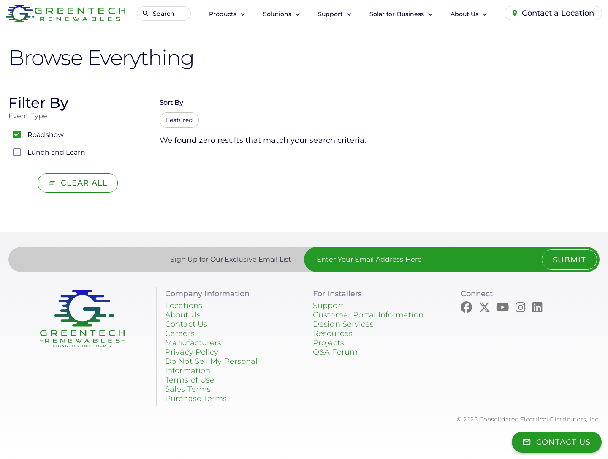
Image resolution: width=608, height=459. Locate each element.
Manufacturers (193, 342)
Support (331, 14)
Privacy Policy (191, 352)
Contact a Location (558, 13)
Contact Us (186, 324)
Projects (328, 342)
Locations (183, 305)
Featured (179, 120)
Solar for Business (397, 14)
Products (223, 14)
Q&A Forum (335, 352)
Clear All (84, 183)
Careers (180, 333)
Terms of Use (189, 380)
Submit (569, 260)
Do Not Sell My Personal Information (211, 366)
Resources (333, 333)
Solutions (278, 14)
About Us (465, 14)
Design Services (343, 324)
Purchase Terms (196, 398)
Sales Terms (188, 389)
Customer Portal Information (368, 315)
